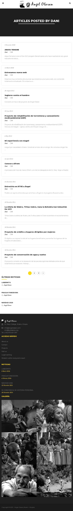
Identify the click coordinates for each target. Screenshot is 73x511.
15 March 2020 (9, 68)
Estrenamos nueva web (16, 72)
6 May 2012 (8, 136)
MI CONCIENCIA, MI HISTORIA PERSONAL (17, 390)
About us (5, 341)
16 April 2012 (9, 159)
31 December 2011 (10, 182)
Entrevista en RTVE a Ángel (17, 186)
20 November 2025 (7, 392)
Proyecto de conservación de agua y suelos (25, 255)
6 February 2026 (6, 378)
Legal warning (7, 355)
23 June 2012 (9, 111)
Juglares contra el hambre (17, 95)
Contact (4, 345)
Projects (5, 348)
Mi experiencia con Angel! (17, 141)
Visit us (4, 351)
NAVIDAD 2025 (7, 303)
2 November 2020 (10, 45)
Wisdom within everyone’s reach (13, 358)
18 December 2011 (10, 202)
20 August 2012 (9, 91)
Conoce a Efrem (12, 164)
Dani (6, 52)
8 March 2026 (6, 371)
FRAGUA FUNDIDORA (10, 293)
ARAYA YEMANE (12, 50)
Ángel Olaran (7, 285)
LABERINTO (6, 282)
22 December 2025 (7, 385)
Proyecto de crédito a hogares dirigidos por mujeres (30, 232)
